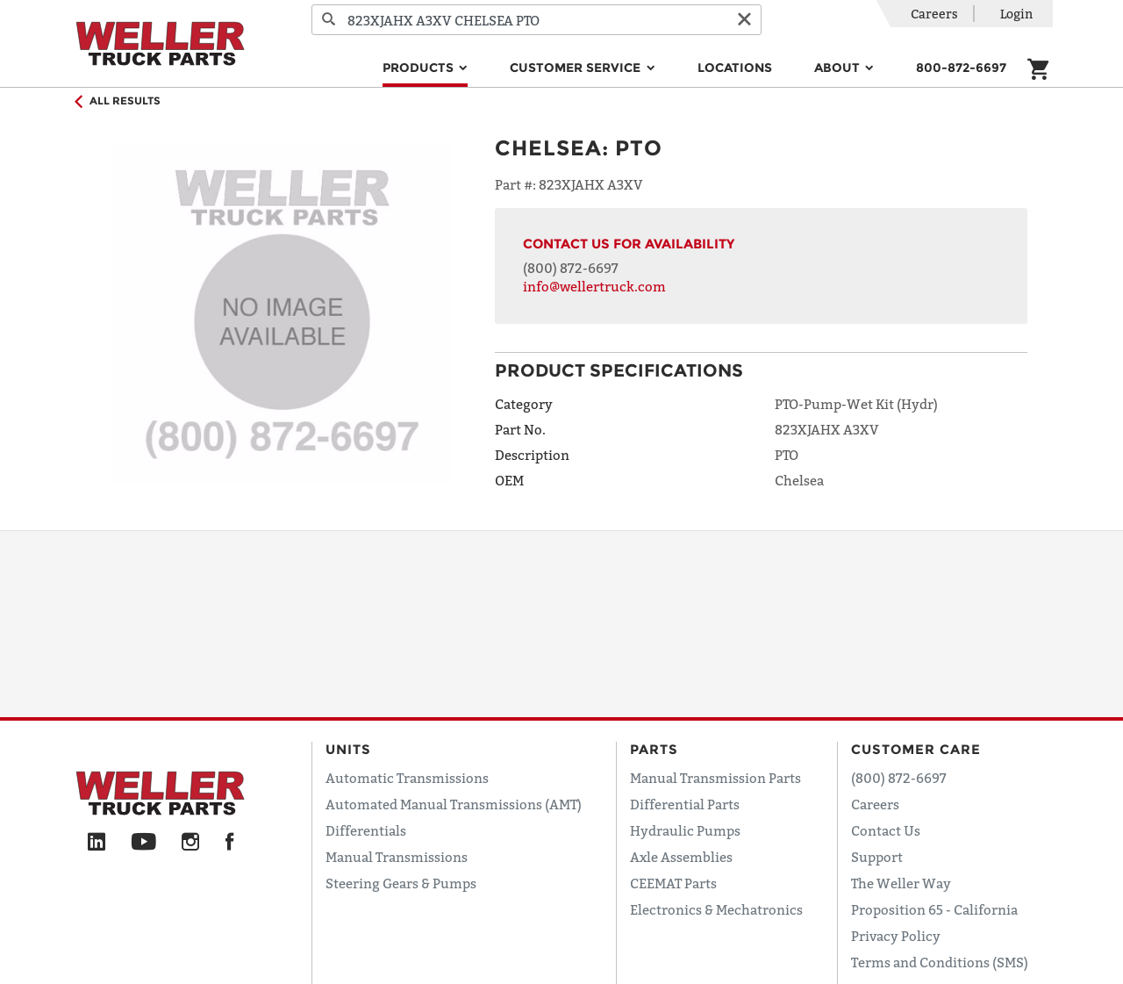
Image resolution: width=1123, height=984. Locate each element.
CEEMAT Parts (673, 883)
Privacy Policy (896, 936)
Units (348, 749)
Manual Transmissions (396, 857)
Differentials (365, 830)
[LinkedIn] (96, 842)
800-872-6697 (961, 67)
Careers (934, 13)
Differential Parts (685, 804)
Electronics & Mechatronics (716, 909)
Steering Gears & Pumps (400, 883)
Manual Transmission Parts (715, 778)
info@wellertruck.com (594, 286)
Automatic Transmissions (407, 778)
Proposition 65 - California (934, 909)
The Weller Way (901, 883)
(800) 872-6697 (571, 268)
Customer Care (916, 749)
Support (877, 857)
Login (1016, 13)
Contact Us (885, 830)
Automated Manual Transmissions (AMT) (453, 804)
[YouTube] (143, 842)
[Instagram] (191, 842)
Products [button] (420, 67)
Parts (654, 749)
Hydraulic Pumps (685, 830)
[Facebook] (229, 842)
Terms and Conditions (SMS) (939, 962)
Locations (734, 67)
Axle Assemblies (681, 857)
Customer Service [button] (577, 67)
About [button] (838, 67)
